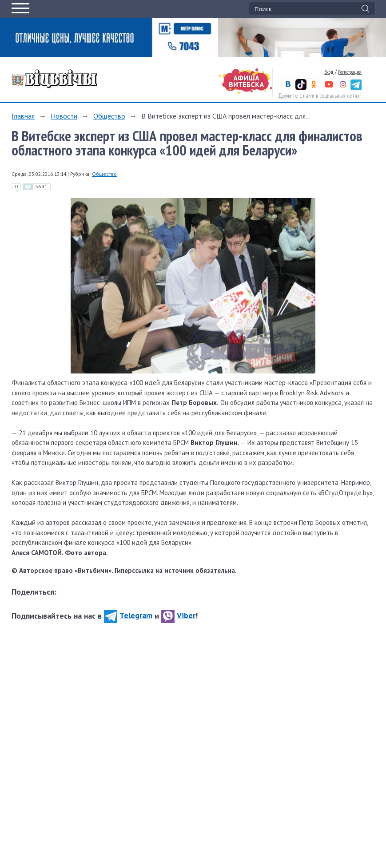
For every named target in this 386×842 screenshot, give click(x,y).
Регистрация (350, 71)
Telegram (128, 615)
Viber (178, 615)
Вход (329, 71)
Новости (64, 115)
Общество (109, 115)
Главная (23, 115)
